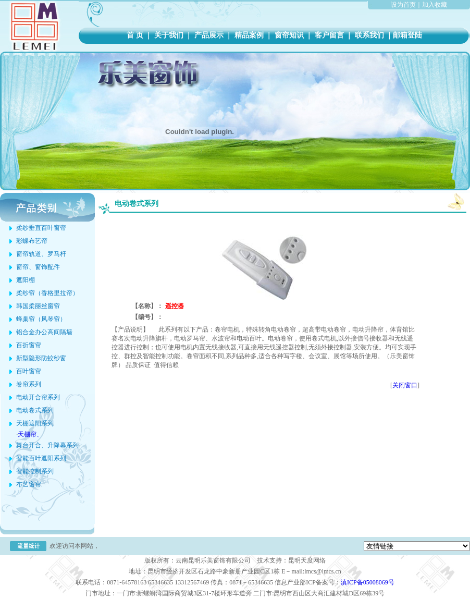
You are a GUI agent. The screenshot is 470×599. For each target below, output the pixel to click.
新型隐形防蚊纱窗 (41, 358)
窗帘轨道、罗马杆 (41, 254)
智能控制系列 (35, 471)
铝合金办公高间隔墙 (44, 332)
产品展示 (208, 35)
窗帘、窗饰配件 (38, 267)
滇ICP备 (367, 582)
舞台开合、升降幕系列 (47, 445)
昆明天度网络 (307, 560)
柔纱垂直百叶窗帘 (41, 227)
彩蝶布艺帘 (31, 241)
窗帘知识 (289, 35)
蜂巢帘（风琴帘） (41, 319)
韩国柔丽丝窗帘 (38, 306)
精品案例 (248, 35)
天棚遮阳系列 (35, 423)
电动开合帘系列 (38, 397)
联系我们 (369, 35)
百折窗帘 (28, 345)
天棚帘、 (30, 434)
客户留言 (329, 35)
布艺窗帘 (28, 484)
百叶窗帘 (28, 371)
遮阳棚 (25, 280)
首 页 (135, 35)
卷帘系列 (28, 384)
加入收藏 (434, 4)
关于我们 (168, 35)
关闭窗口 (404, 385)
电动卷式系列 (35, 410)
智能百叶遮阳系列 (41, 458)
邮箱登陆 (407, 35)
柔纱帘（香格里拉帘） (47, 293)
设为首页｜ (406, 4)
